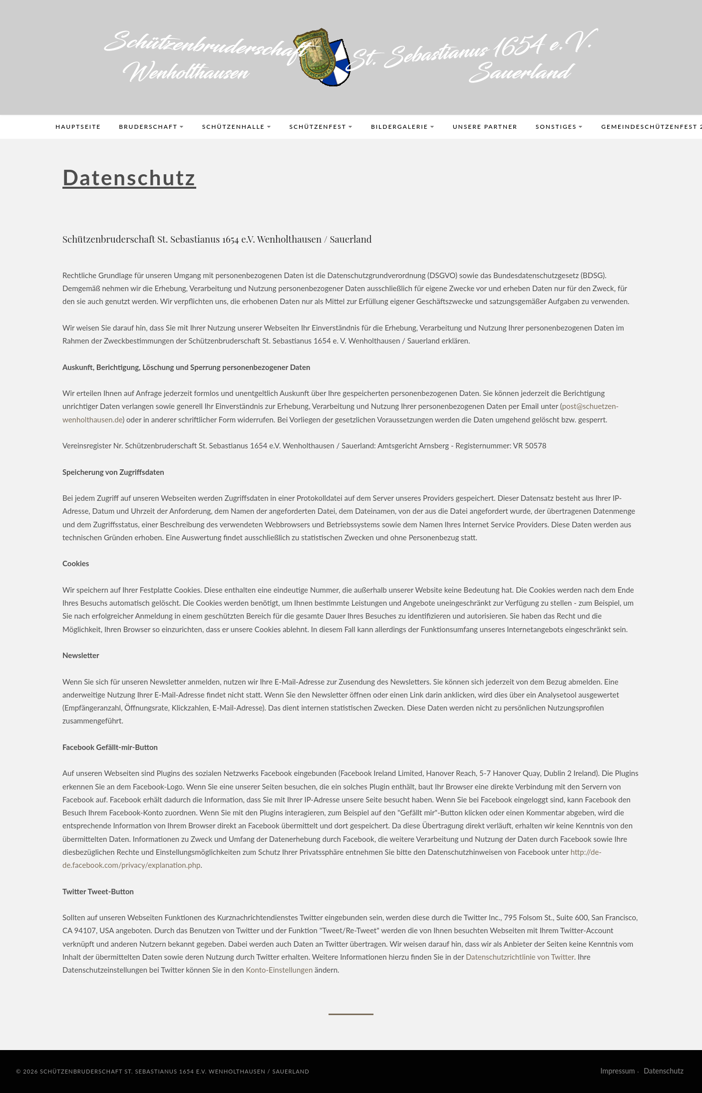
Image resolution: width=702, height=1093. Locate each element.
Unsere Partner (485, 126)
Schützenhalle (237, 126)
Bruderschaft (151, 126)
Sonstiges (560, 126)
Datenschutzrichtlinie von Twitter (520, 956)
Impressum (618, 1071)
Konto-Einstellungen (279, 969)
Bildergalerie (403, 126)
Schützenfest (321, 126)
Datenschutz (664, 1071)
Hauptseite (78, 126)
